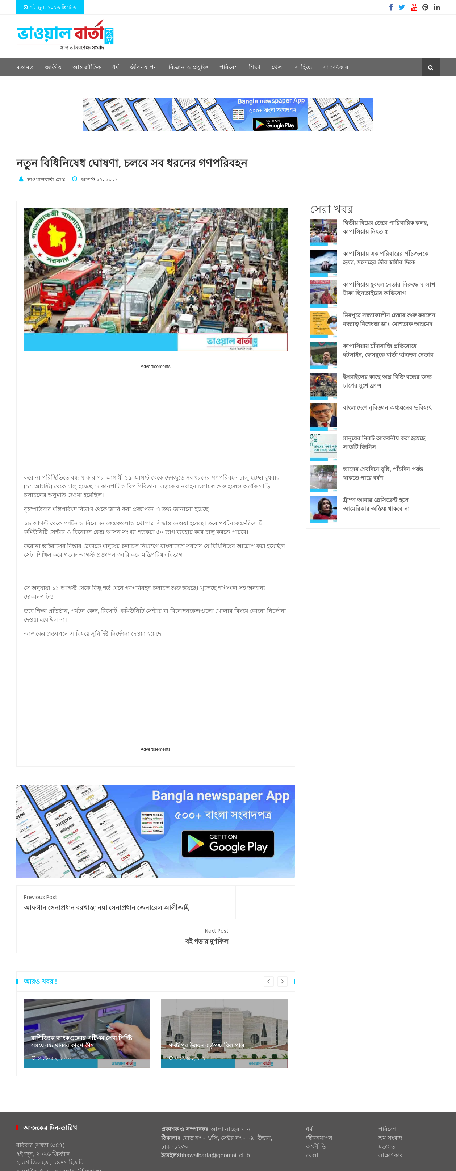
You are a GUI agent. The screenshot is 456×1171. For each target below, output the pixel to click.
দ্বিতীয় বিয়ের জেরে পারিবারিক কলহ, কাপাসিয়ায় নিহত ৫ (385, 225)
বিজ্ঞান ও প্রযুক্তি (188, 67)
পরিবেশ (228, 67)
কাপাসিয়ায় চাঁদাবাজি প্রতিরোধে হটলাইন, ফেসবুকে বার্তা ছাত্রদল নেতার (388, 348)
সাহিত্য (304, 67)
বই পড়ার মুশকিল (225, 900)
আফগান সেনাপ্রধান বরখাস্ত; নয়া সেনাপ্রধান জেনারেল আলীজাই (86, 905)
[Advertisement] (155, 420)
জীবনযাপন (144, 67)
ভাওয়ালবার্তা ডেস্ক (47, 178)
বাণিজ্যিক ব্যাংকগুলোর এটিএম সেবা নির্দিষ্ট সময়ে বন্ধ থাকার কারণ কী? (86, 1013)
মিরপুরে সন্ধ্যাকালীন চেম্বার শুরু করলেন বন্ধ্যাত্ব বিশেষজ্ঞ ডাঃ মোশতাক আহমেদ (389, 317)
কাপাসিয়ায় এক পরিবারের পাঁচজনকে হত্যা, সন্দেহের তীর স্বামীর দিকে (385, 255)
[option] (87, 1006)
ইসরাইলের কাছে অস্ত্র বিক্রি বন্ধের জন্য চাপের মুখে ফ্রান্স (387, 379)
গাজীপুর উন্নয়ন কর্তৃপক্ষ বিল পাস (210, 1018)
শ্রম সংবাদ (390, 1111)
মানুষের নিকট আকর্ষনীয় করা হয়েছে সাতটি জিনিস (384, 440)
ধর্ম (115, 67)
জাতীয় (53, 67)
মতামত (25, 67)
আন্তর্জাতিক (86, 67)
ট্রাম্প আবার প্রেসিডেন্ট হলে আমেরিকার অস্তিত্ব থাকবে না (376, 502)
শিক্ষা (255, 67)
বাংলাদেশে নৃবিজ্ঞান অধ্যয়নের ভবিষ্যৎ (387, 405)
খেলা (278, 67)
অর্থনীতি (316, 1119)
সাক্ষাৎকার (336, 67)
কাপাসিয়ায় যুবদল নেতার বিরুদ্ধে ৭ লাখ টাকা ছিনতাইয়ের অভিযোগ (389, 286)
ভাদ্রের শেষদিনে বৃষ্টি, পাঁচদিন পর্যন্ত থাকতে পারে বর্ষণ (383, 471)
